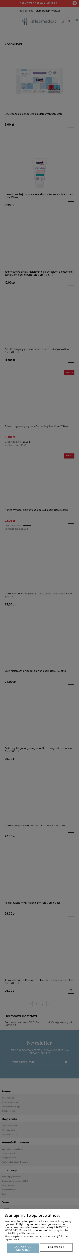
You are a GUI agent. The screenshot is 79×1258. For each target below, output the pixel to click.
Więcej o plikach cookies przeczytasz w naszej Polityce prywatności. (36, 1237)
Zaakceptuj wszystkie (22, 1248)
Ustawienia (56, 1247)
